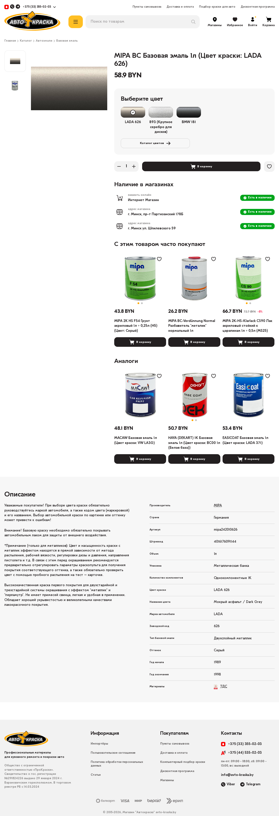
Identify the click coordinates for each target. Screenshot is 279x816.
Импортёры (99, 734)
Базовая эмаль (67, 40)
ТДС (220, 677)
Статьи (96, 765)
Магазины (167, 771)
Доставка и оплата (180, 6)
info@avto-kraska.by (237, 765)
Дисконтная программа (258, 6)
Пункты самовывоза (147, 6)
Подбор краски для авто (217, 6)
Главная (10, 40)
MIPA (218, 496)
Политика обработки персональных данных (117, 754)
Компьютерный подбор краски (182, 752)
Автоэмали (44, 40)
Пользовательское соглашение (113, 743)
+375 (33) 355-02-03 (37, 6)
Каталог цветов (234, 112)
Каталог (26, 40)
